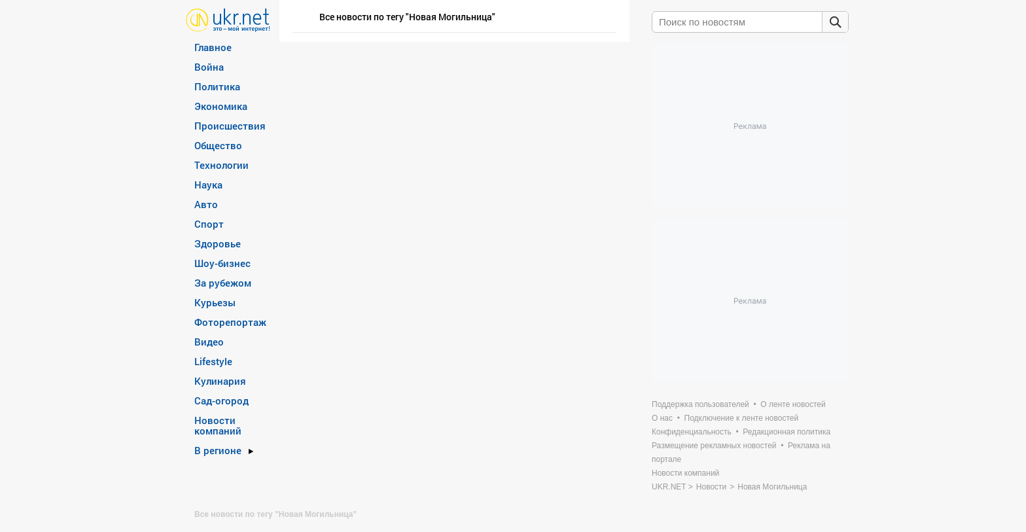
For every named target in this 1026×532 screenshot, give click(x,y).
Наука (208, 184)
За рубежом (222, 282)
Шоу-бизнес (222, 263)
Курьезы (215, 302)
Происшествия (230, 125)
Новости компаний (217, 425)
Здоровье (217, 243)
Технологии (221, 165)
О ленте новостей (792, 404)
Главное (213, 47)
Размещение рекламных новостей (714, 445)
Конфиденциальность (692, 431)
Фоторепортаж (230, 322)
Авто (206, 204)
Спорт (209, 224)
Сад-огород (221, 400)
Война (209, 67)
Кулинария (220, 381)
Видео (209, 341)
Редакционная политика (786, 431)
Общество (218, 145)
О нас (662, 418)
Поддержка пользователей (700, 404)
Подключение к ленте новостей (741, 418)
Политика (217, 86)
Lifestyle (213, 361)
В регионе (217, 450)
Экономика (220, 106)
